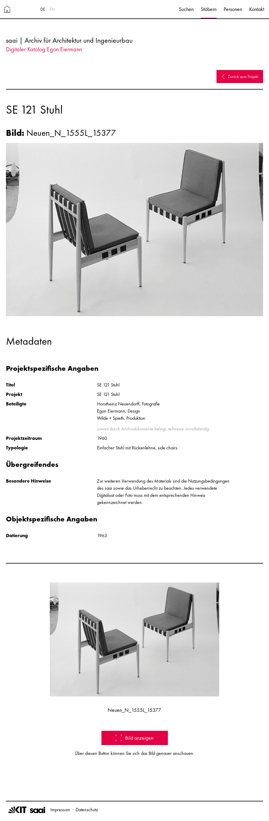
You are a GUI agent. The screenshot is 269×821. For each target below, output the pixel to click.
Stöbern (209, 9)
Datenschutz (87, 809)
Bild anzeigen (134, 737)
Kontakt (256, 9)
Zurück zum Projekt (239, 76)
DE (42, 9)
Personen (233, 9)
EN (52, 9)
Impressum (60, 809)
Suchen (186, 9)
